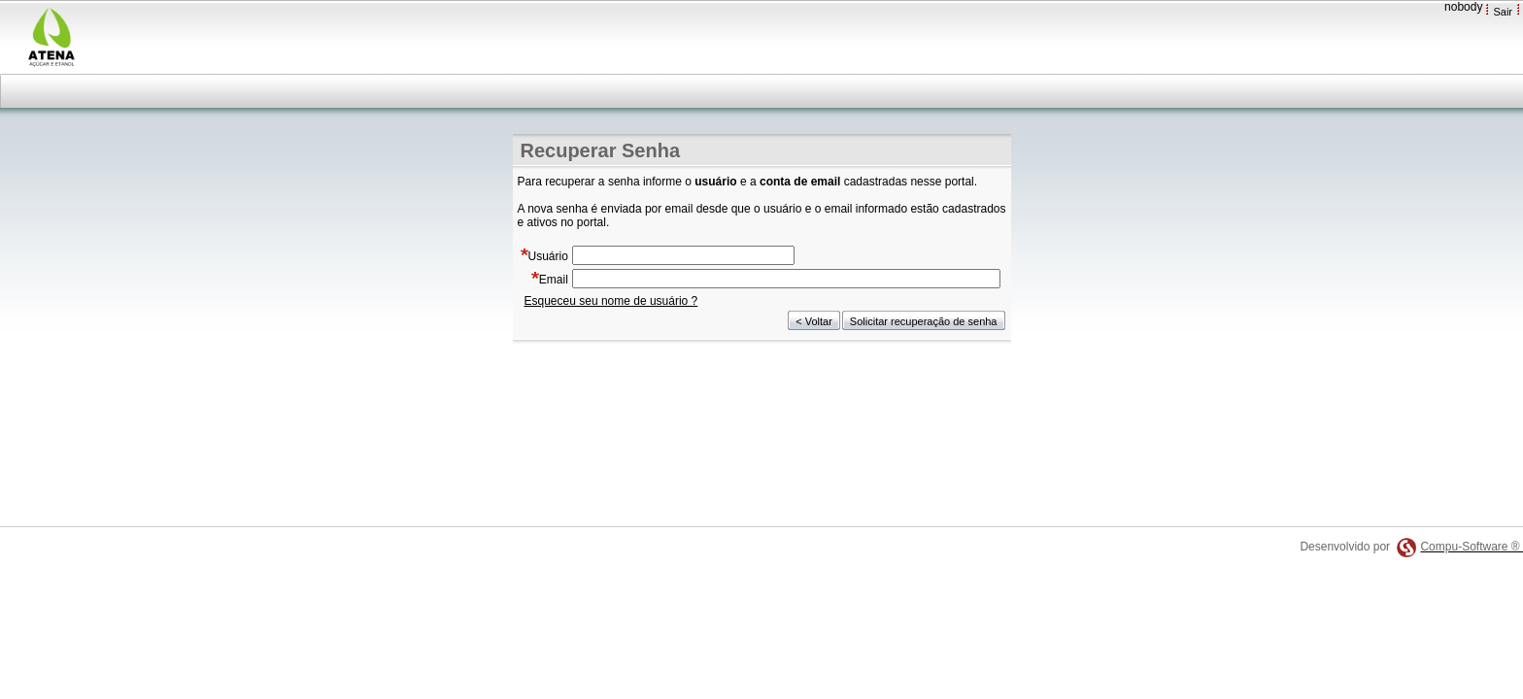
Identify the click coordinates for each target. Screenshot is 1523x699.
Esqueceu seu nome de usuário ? (611, 301)
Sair (1502, 11)
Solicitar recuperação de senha (924, 321)
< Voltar (813, 321)
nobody (1463, 7)
